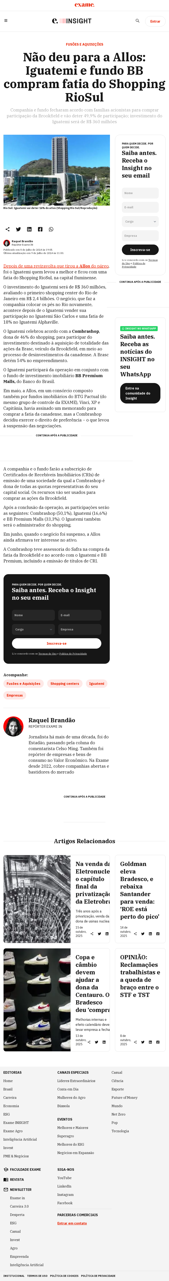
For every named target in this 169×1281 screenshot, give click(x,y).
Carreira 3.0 (19, 1206)
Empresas (15, 695)
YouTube (64, 1178)
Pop (115, 1123)
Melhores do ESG (70, 1144)
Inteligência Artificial (20, 1139)
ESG (6, 1114)
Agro (14, 1248)
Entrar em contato (72, 1223)
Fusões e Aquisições (23, 683)
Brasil (8, 1089)
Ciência (117, 1081)
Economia (11, 1106)
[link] (18, 229)
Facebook (64, 1203)
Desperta (17, 1215)
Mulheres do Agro (71, 1097)
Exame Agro (13, 1131)
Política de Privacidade (73, 653)
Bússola (63, 1106)
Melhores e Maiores (72, 1128)
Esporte (118, 1089)
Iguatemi (96, 683)
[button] (5, 21)
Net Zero (118, 1114)
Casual (117, 1072)
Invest (8, 1148)
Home (8, 1081)
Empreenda (19, 1256)
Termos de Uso (47, 653)
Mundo (117, 1106)
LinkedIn (64, 1186)
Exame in (17, 1198)
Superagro (65, 1136)
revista (17, 1179)
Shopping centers (64, 683)
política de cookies (64, 1275)
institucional (14, 1275)
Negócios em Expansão (75, 1153)
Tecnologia (120, 1131)
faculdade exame (25, 1169)
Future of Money (125, 1097)
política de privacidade (98, 1275)
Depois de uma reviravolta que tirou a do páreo (55, 266)
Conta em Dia (68, 1089)
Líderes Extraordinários (76, 1081)
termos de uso (37, 1275)
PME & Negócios (16, 1156)
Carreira (10, 1097)
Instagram (65, 1195)
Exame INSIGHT (16, 1123)
